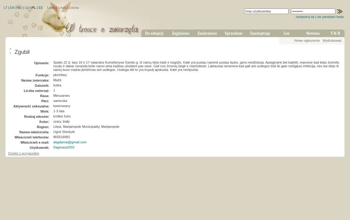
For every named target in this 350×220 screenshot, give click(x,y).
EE (41, 7)
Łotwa (62, 7)
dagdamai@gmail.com (70, 142)
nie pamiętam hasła (330, 17)
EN (12, 7)
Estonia (74, 7)
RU (19, 7)
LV (27, 7)
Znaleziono (207, 33)
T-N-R (335, 33)
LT (5, 7)
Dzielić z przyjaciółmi (23, 153)
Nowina (313, 33)
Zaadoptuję (260, 33)
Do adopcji (154, 33)
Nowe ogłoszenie (307, 40)
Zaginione (181, 33)
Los (287, 33)
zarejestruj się (305, 17)
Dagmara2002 (64, 147)
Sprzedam (234, 33)
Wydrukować (332, 40)
